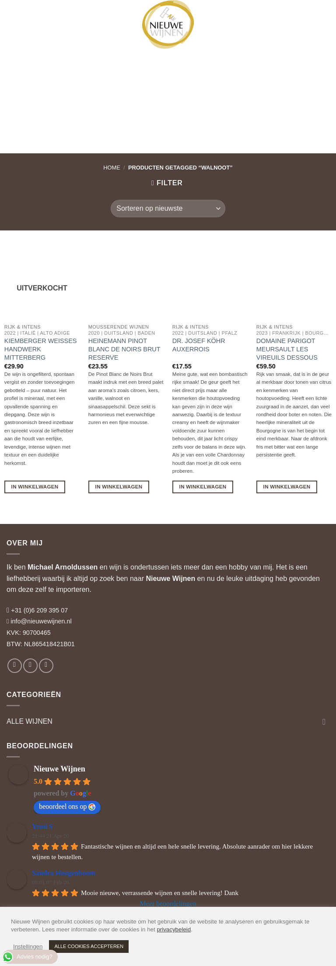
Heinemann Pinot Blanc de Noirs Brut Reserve (124, 349)
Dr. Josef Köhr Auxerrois (198, 345)
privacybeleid (174, 929)
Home (111, 167)
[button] (14, 15)
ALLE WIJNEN (29, 721)
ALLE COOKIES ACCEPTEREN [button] (88, 946)
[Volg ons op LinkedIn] (46, 665)
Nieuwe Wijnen (170, 578)
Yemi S (42, 826)
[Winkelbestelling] (168, 208)
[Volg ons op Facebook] (14, 665)
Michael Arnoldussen (63, 567)
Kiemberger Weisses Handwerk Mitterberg (40, 349)
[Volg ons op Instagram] (30, 665)
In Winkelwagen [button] (119, 486)
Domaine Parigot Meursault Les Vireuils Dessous (287, 349)
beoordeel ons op (67, 806)
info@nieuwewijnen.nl (40, 621)
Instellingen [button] (27, 946)
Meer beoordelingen (168, 903)
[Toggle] (324, 721)
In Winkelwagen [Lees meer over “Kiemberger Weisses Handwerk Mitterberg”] (35, 486)
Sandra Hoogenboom (63, 873)
